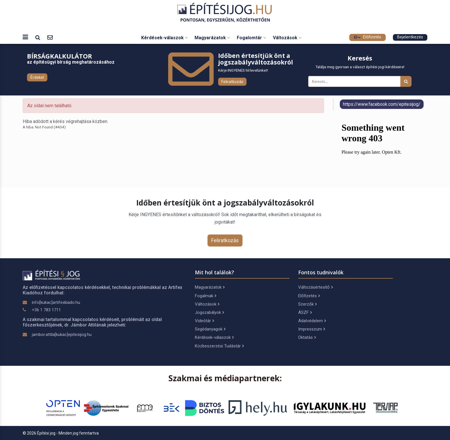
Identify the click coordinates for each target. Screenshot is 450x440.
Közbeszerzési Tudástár (219, 346)
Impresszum (311, 329)
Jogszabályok (209, 312)
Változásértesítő (315, 287)
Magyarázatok (212, 37)
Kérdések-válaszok (164, 37)
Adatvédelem (312, 320)
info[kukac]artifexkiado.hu (56, 302)
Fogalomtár (251, 37)
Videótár (204, 320)
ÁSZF (305, 312)
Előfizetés (367, 37)
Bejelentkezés (410, 37)
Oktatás (307, 337)
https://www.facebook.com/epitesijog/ (381, 104)
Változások (287, 37)
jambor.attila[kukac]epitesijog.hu (62, 334)
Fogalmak (205, 295)
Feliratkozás (232, 81)
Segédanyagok (210, 329)
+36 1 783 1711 (46, 309)
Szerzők (307, 304)
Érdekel (37, 77)
